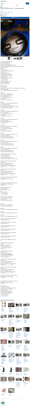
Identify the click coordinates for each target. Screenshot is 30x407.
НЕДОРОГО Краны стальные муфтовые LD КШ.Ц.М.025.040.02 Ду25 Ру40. (11, 360)
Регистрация (3, 404)
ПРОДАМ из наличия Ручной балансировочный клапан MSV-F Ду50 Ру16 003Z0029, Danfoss (3, 361)
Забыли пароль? (3, 405)
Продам (1, 7)
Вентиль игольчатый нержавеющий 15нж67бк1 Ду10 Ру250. (26, 360)
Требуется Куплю (3, 382)
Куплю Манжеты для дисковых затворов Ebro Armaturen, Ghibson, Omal (18, 384)
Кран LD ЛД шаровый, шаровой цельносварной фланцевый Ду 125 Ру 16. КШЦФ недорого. (26, 348)
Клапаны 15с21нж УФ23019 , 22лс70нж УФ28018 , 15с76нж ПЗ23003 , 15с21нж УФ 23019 (11, 322)
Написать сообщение (15, 17)
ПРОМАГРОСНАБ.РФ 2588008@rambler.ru (7, 12)
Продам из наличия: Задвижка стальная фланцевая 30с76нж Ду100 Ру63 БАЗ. (3, 348)
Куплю (10, 382)
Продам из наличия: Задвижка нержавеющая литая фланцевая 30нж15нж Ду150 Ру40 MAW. (18, 361)
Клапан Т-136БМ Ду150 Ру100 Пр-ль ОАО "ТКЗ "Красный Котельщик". (18, 347)
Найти (27, 3)
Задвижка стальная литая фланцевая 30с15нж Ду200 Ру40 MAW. (26, 335)
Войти (3, 402)
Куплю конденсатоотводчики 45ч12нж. (19, 374)
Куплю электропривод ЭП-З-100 (26, 374)
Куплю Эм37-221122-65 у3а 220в (26, 383)
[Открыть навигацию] (28, 1)
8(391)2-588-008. (4, 16)
